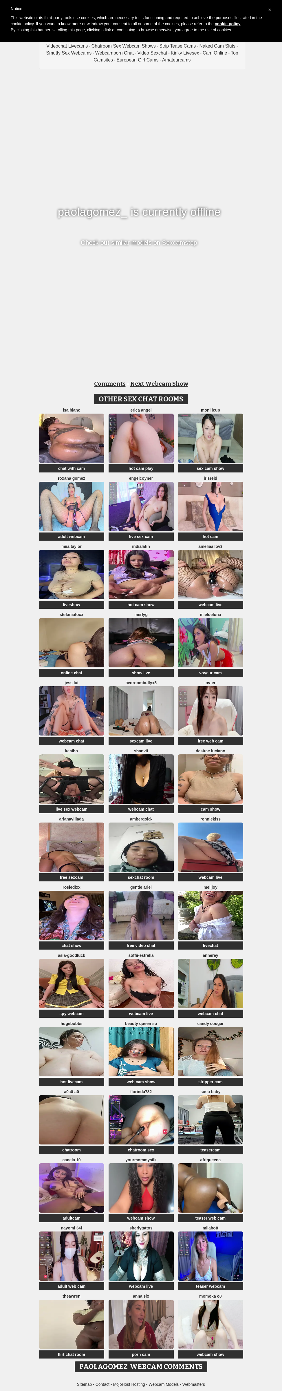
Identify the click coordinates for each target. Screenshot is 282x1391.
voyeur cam (210, 673)
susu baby (210, 1091)
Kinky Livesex (185, 52)
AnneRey (210, 955)
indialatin (141, 546)
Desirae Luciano (210, 751)
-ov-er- (210, 682)
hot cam (210, 536)
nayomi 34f (71, 1228)
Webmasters (193, 1384)
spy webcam (71, 1013)
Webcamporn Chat (114, 52)
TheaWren (71, 1296)
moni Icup (210, 410)
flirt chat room (71, 1354)
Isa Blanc (71, 410)
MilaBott (210, 1228)
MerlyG (141, 614)
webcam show (141, 1218)
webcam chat (71, 741)
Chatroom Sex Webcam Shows (123, 46)
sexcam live (141, 741)
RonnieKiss (210, 819)
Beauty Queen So (141, 1023)
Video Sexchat (152, 52)
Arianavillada (71, 819)
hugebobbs (71, 1023)
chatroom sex (141, 1150)
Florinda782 (141, 1091)
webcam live (211, 604)
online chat (71, 673)
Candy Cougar (210, 1023)
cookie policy (228, 23)
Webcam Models (164, 1384)
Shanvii (141, 751)
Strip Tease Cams (177, 46)
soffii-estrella (140, 955)
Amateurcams (176, 59)
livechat (210, 945)
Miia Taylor (71, 546)
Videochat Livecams (67, 46)
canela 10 (71, 1160)
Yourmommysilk (140, 1160)
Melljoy (210, 887)
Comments (110, 383)
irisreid (210, 478)
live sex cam (141, 536)
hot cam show (140, 604)
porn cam (141, 1354)
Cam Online (215, 52)
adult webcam (71, 536)
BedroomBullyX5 (141, 682)
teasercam (210, 1150)
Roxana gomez (71, 478)
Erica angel (140, 410)
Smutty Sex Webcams (68, 52)
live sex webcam (71, 809)
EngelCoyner (141, 478)
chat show (71, 945)
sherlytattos (140, 1228)
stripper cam (210, 1082)
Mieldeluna (210, 614)
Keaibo (71, 751)
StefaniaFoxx (71, 614)
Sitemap (84, 1384)
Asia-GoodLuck (71, 955)
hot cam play (141, 468)
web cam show (141, 1082)
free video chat (141, 945)
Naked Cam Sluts (217, 46)
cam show (210, 809)
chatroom (71, 1150)
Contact (102, 1384)
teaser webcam (210, 1286)
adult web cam (71, 1286)
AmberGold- (141, 819)
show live (141, 673)
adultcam (71, 1218)
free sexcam (71, 877)
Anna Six (141, 1296)
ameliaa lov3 (210, 546)
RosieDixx (71, 887)
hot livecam (71, 1082)
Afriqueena (210, 1160)
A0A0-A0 (71, 1091)
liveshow (71, 604)
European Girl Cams (138, 59)
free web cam (211, 741)
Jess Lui (71, 682)
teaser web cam (210, 1218)
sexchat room (141, 877)
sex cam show (210, 468)
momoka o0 (210, 1296)
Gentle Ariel (141, 887)
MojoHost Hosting (129, 1384)
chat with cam (71, 468)
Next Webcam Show (159, 383)
